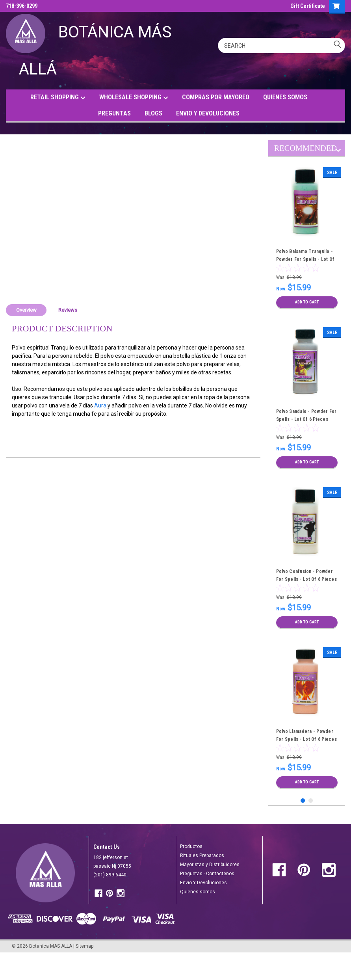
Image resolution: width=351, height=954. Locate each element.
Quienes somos (197, 891)
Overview (26, 310)
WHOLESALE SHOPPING (133, 97)
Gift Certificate (307, 6)
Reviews (67, 310)
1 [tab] (303, 800)
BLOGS (153, 113)
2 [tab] (310, 800)
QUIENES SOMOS (285, 97)
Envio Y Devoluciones (203, 882)
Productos (191, 846)
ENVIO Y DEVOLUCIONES (208, 113)
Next (338, 151)
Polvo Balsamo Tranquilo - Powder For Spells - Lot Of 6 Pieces (305, 259)
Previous (331, 151)
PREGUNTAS (114, 113)
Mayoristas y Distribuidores (210, 864)
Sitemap (84, 946)
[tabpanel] (307, 238)
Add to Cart (306, 302)
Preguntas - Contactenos (207, 873)
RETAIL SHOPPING (57, 97)
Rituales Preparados (202, 855)
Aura (100, 405)
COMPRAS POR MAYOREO (215, 97)
